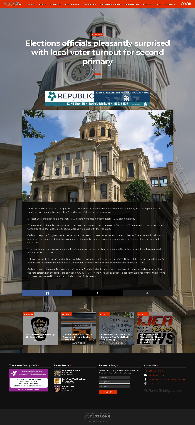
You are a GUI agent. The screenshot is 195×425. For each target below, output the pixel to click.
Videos (42, 4)
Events (147, 4)
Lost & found (72, 4)
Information (132, 4)
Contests (55, 4)
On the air (90, 4)
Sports (30, 4)
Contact (170, 4)
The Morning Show (110, 4)
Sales (158, 4)
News (19, 4)
